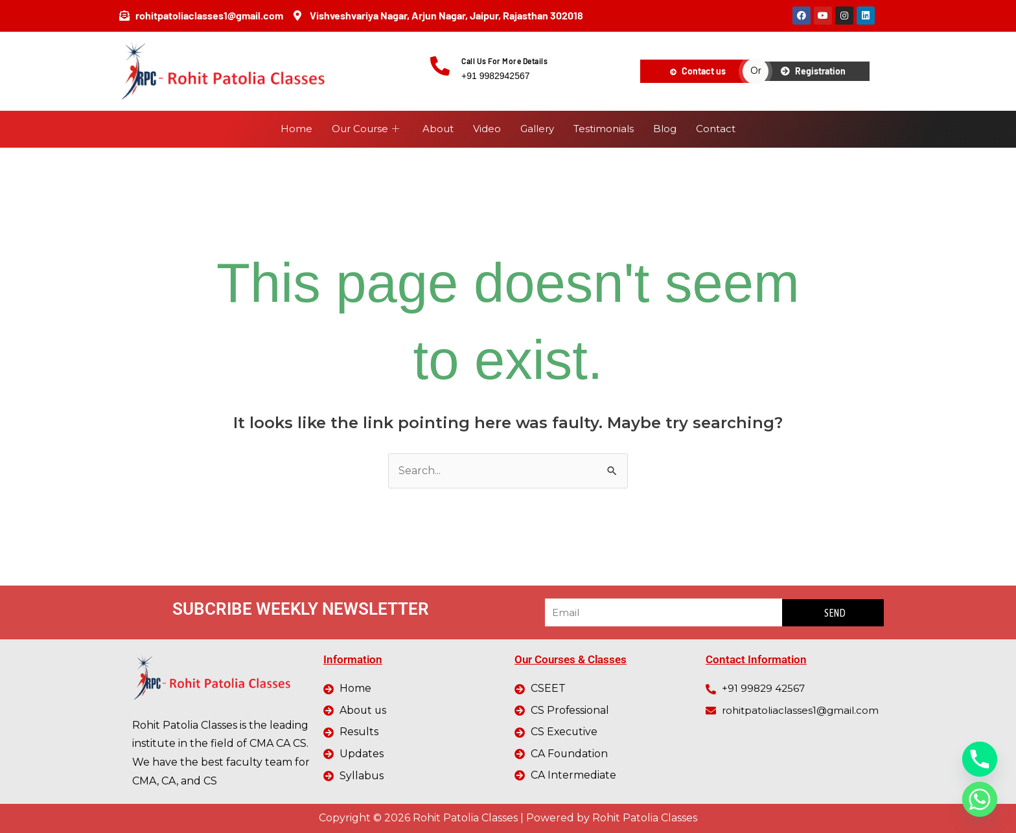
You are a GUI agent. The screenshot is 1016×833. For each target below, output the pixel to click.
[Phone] (979, 759)
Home (296, 128)
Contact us (698, 70)
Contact (715, 128)
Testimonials (603, 128)
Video (487, 128)
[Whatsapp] (979, 799)
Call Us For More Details (504, 60)
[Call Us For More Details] (440, 66)
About (438, 128)
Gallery (537, 128)
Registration (813, 70)
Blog (664, 128)
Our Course (365, 129)
